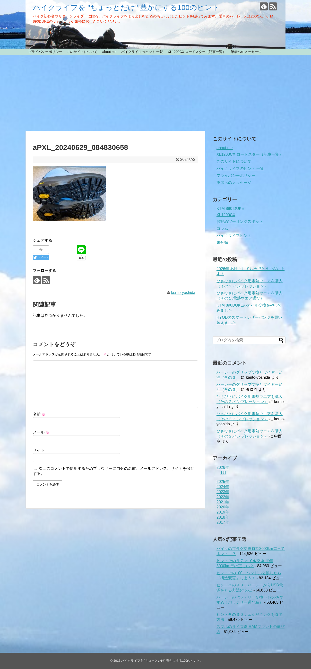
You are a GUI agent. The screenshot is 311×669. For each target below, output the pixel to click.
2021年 (222, 502)
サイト (38, 450)
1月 (223, 473)
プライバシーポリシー (45, 52)
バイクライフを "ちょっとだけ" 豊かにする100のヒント (126, 7)
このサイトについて (82, 52)
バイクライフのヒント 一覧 (142, 52)
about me (109, 52)
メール (41, 432)
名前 (39, 414)
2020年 (222, 507)
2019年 (222, 512)
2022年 (222, 497)
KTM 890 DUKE (230, 208)
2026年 (222, 467)
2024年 (222, 487)
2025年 (222, 482)
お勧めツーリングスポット (239, 221)
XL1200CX (225, 215)
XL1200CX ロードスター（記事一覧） (197, 52)
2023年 (222, 492)
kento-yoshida (183, 293)
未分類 (222, 242)
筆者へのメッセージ (246, 52)
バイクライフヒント (233, 235)
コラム (222, 228)
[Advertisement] (155, 93)
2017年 (222, 522)
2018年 (222, 517)
